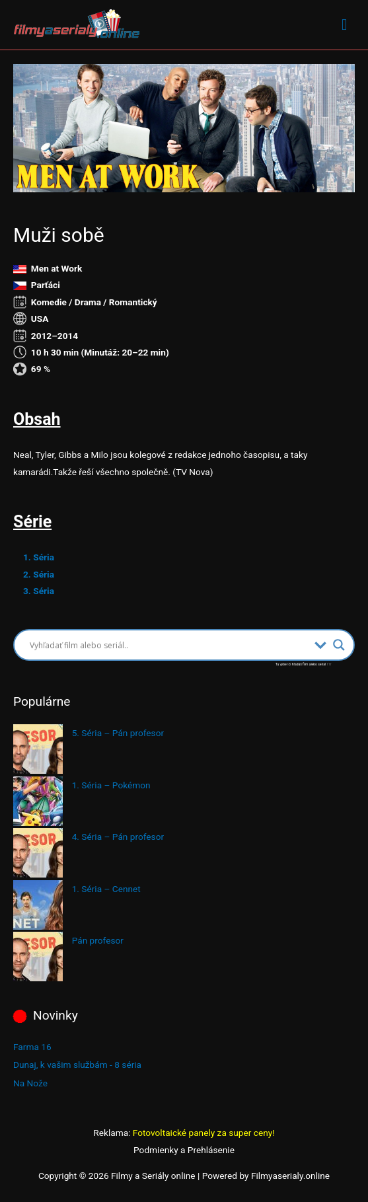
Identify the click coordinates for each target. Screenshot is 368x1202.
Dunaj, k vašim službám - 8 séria (77, 1064)
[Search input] (169, 645)
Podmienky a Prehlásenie (184, 1150)
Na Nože (30, 1083)
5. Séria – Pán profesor (118, 733)
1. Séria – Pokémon (111, 785)
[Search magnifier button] (339, 645)
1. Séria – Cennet (106, 888)
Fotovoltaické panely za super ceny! (204, 1132)
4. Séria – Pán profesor (118, 836)
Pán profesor (98, 940)
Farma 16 (32, 1046)
